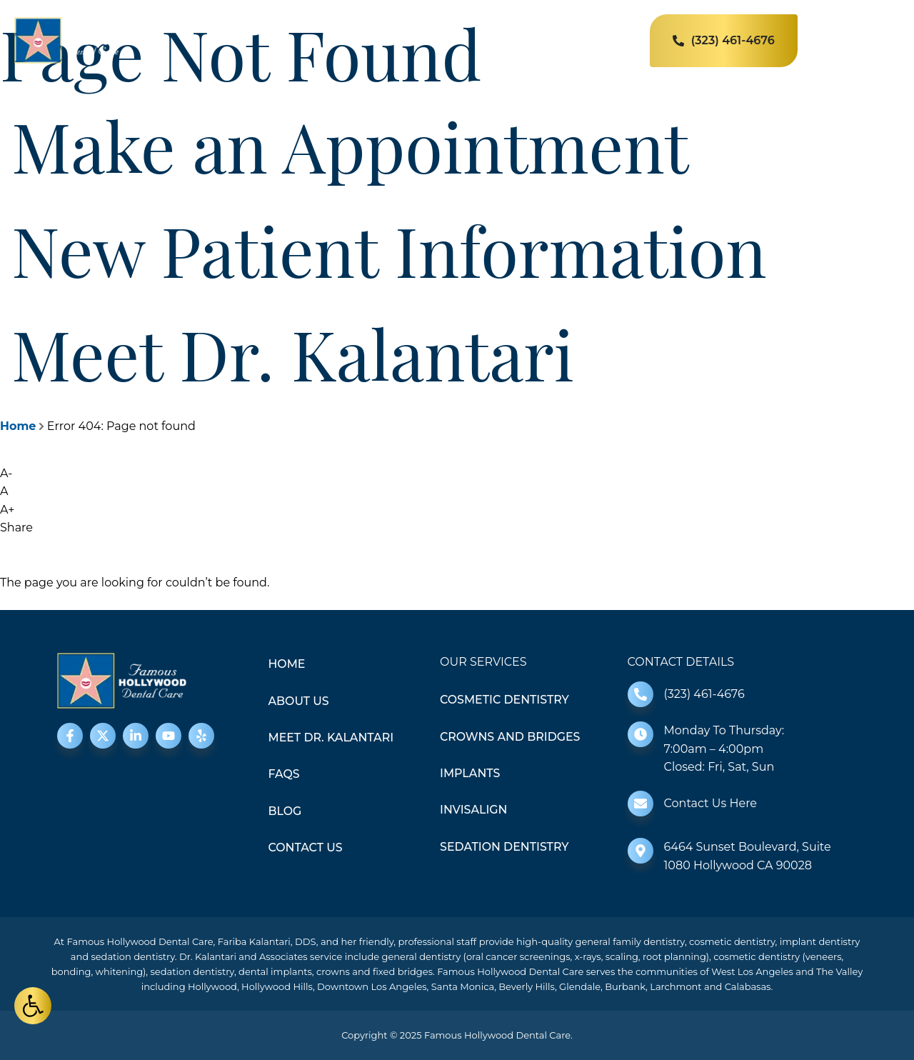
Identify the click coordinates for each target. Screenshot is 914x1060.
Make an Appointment (349, 145)
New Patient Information (389, 249)
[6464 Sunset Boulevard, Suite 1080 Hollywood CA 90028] (640, 851)
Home (18, 426)
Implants (470, 773)
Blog (285, 812)
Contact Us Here (710, 803)
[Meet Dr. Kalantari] (5, 318)
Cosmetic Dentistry (505, 699)
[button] (32, 1005)
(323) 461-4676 (704, 694)
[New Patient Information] (5, 215)
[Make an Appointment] (5, 110)
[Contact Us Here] (640, 803)
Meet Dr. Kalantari (292, 353)
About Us (299, 701)
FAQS (284, 774)
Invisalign (474, 810)
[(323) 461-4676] (640, 694)
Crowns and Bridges (510, 737)
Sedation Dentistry (505, 847)
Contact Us (305, 848)
